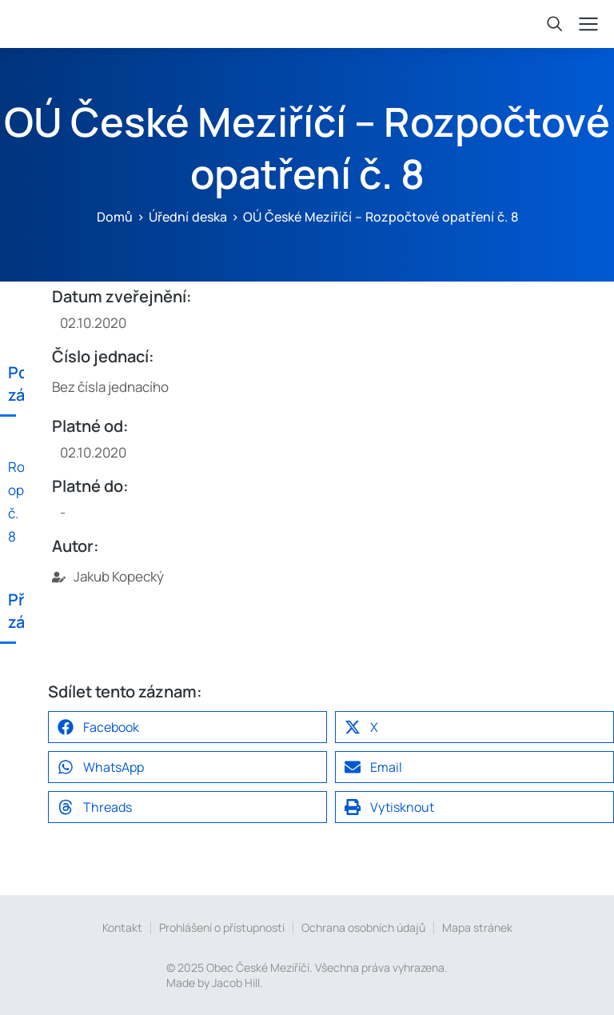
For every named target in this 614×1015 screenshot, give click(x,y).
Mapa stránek (477, 927)
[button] (187, 727)
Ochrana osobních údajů (363, 927)
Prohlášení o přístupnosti (222, 927)
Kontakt (122, 927)
